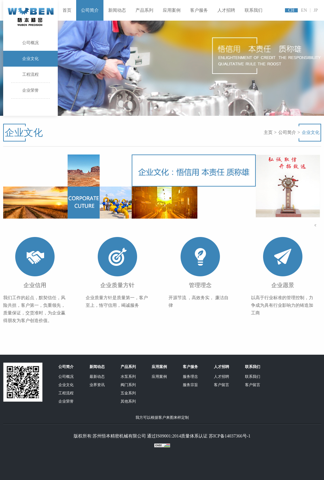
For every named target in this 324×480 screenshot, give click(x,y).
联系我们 (253, 10)
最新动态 (97, 376)
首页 (67, 10)
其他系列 (128, 401)
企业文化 (30, 58)
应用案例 (172, 10)
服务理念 (190, 376)
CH (291, 10)
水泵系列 (128, 376)
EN (304, 10)
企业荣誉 (30, 93)
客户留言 (221, 385)
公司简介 (90, 10)
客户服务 (199, 10)
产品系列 (144, 10)
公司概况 (30, 45)
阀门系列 (128, 385)
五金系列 (128, 393)
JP (316, 10)
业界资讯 (97, 385)
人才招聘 (226, 10)
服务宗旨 (190, 385)
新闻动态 (117, 10)
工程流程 (30, 77)
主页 (268, 132)
